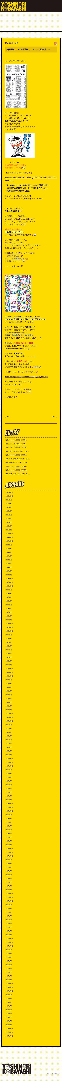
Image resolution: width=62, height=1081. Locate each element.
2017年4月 (9, 878)
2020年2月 (9, 751)
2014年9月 (9, 995)
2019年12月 (9, 758)
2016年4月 (9, 923)
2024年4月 (9, 563)
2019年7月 (9, 777)
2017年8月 (9, 863)
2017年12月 (9, 848)
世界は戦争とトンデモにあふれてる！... (18, 474)
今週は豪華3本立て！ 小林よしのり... (17, 462)
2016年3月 (9, 927)
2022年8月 (9, 638)
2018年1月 (9, 845)
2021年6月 (9, 691)
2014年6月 (9, 1006)
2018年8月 (9, 818)
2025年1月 (9, 530)
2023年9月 (9, 590)
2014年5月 (9, 1010)
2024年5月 (9, 560)
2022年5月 (9, 650)
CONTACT (7, 1059)
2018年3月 (9, 837)
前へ (8, 416)
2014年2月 (9, 1021)
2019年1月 (9, 800)
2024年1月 (9, 575)
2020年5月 (9, 740)
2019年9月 (9, 770)
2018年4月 (9, 833)
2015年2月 (9, 976)
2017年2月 (9, 886)
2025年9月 (9, 500)
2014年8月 (9, 998)
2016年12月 (9, 893)
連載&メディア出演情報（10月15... (16, 466)
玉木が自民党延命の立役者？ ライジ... (18, 451)
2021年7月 (9, 687)
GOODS (25, 1059)
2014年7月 (9, 1002)
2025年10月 (9, 496)
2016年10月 (9, 901)
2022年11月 (9, 627)
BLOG (17, 1059)
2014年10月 (9, 991)
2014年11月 (9, 987)
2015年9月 (9, 950)
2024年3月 (9, 567)
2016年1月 (9, 935)
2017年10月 (9, 856)
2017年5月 (9, 875)
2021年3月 (9, 702)
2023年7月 (9, 597)
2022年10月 (9, 631)
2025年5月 (9, 515)
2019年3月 (9, 792)
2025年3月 (9, 522)
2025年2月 (9, 526)
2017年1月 (9, 890)
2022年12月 (9, 623)
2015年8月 (9, 953)
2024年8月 (9, 548)
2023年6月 (9, 601)
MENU (57, 7)
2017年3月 (9, 882)
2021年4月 (9, 698)
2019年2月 (9, 796)
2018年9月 (9, 815)
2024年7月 (9, 552)
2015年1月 (9, 980)
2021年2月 (9, 706)
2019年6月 (9, 781)
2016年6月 (9, 916)
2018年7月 (9, 822)
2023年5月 (9, 605)
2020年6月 (9, 736)
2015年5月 (9, 965)
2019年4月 (9, 788)
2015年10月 (9, 946)
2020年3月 (9, 747)
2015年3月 (9, 972)
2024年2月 (9, 571)
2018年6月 (9, 826)
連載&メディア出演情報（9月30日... (16, 470)
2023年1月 (9, 620)
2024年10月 (9, 541)
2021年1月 (9, 710)
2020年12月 (9, 713)
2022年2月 (9, 661)
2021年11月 (9, 672)
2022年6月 (9, 646)
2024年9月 (9, 545)
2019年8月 (9, 773)
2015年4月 (9, 968)
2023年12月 (9, 578)
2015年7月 (9, 957)
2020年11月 (9, 717)
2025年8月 (9, 503)
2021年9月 (9, 680)
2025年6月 (9, 511)
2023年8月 (9, 593)
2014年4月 (9, 1013)
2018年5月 (9, 830)
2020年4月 (9, 743)
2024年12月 (9, 533)
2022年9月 (9, 635)
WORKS (23, 1057)
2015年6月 (9, 961)
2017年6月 (9, 871)
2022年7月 (9, 642)
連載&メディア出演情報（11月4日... (16, 447)
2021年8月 (9, 683)
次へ (53, 416)
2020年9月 (9, 725)
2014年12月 (9, 983)
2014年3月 (9, 1017)
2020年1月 (9, 755)
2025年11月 (9, 492)
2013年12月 (9, 1028)
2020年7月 (9, 732)
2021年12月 (9, 668)
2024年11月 (9, 537)
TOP (5, 1057)
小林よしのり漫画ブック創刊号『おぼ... (18, 459)
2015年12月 (9, 938)
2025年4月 (9, 518)
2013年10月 (9, 1036)
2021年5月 (9, 695)
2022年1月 (9, 665)
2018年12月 (9, 803)
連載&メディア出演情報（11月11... (16, 444)
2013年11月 (9, 1032)
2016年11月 (9, 897)
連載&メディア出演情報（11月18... (16, 440)
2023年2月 (9, 616)
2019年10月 (9, 766)
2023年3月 (9, 612)
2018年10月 (9, 811)
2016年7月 (9, 912)
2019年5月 (9, 785)
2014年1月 (9, 1025)
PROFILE (14, 1057)
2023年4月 (9, 608)
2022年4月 (9, 653)
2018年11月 (9, 807)
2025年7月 (9, 507)
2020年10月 (9, 721)
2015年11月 (9, 942)
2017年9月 (9, 860)
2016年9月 (9, 905)
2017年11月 (9, 852)
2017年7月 (9, 867)
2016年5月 (9, 920)
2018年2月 (9, 841)
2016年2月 (9, 931)
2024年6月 (9, 556)
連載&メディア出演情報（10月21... (16, 455)
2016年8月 (9, 908)
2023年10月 (9, 586)
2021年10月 (9, 676)
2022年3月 (9, 657)
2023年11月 (9, 582)
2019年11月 (9, 762)
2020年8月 (9, 728)
